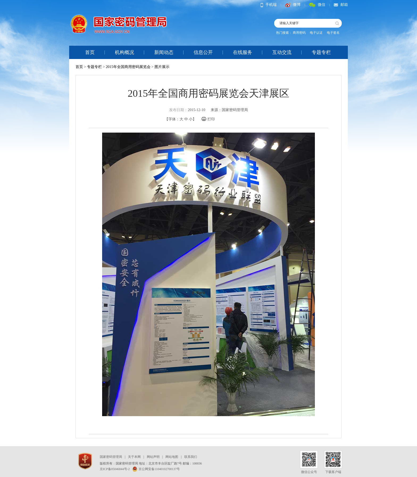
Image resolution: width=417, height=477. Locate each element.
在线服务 (242, 52)
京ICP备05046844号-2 (115, 469)
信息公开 (203, 52)
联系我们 (190, 457)
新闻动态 (163, 52)
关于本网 (134, 457)
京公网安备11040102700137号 (156, 469)
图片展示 (162, 67)
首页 (90, 52)
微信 (317, 5)
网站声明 (153, 457)
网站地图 (171, 457)
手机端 (269, 5)
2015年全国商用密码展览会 (128, 67)
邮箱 (341, 5)
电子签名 (333, 33)
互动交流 (281, 52)
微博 (293, 5)
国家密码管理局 (111, 457)
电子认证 (316, 33)
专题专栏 (321, 52)
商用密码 (299, 33)
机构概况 (124, 52)
